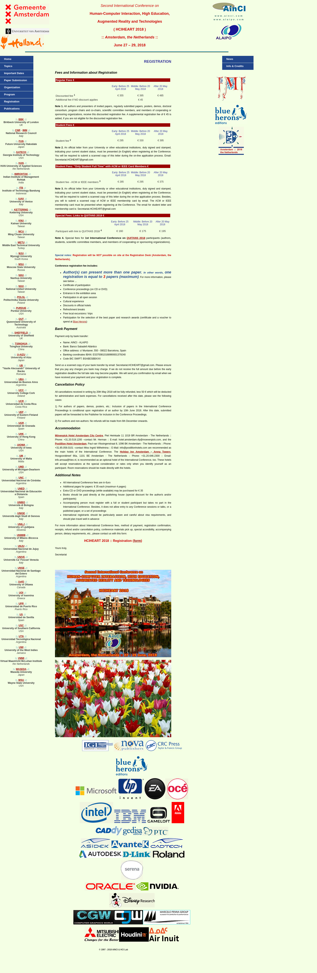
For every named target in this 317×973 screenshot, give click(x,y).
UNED (21, 488)
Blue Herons (79, 321)
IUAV (21, 198)
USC (21, 625)
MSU (21, 264)
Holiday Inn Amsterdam (135, 451)
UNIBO (21, 502)
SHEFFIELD (21, 332)
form (137, 540)
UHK (21, 434)
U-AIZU (21, 354)
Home (7, 59)
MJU (21, 253)
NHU (21, 275)
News (229, 59)
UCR (21, 401)
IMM (24, 130)
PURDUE (21, 308)
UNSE (21, 568)
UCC (21, 390)
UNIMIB (21, 535)
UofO (21, 581)
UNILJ (21, 524)
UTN (21, 636)
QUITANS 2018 (136, 237)
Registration (11, 101)
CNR (17, 130)
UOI (21, 592)
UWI (21, 647)
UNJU (21, 546)
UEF (21, 412)
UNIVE (21, 557)
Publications (12, 108)
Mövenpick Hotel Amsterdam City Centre (79, 435)
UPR (21, 603)
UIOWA (21, 444)
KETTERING (21, 209)
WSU (21, 680)
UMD (21, 466)
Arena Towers (161, 451)
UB (21, 365)
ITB (21, 187)
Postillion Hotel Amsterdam (71, 443)
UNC (21, 477)
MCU (21, 231)
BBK (21, 119)
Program (9, 94)
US (21, 614)
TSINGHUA (21, 343)
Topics (8, 66)
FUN (21, 141)
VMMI (21, 658)
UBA (21, 379)
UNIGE (21, 513)
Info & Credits (234, 66)
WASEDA (21, 669)
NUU (21, 286)
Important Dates (14, 73)
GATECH (21, 152)
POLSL (21, 297)
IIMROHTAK (21, 174)
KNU (21, 220)
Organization (12, 87)
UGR (21, 423)
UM (21, 455)
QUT (21, 319)
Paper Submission (15, 80)
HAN (21, 163)
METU (21, 242)
